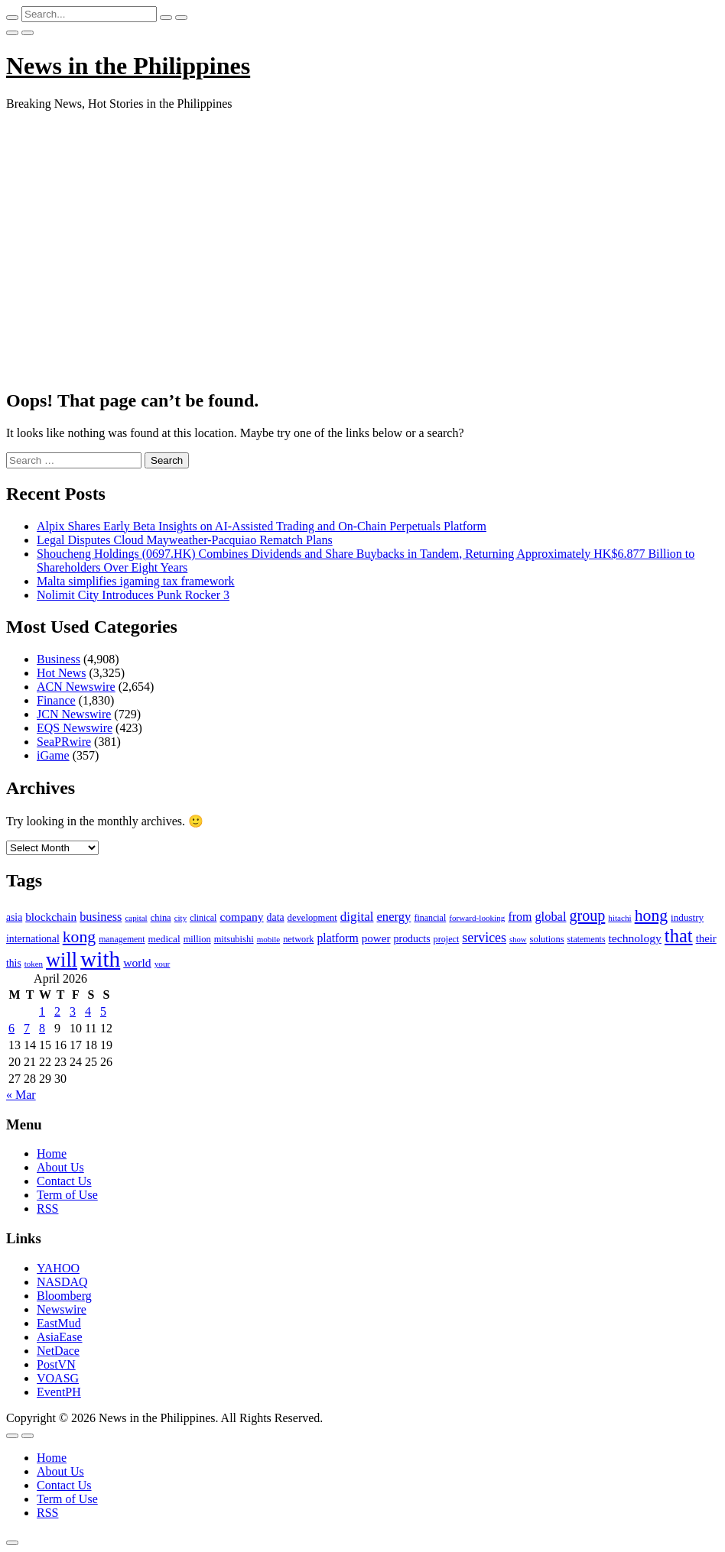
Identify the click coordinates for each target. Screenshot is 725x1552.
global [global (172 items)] (550, 916)
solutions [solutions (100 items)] (547, 939)
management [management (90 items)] (122, 939)
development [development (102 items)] (312, 917)
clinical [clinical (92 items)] (203, 917)
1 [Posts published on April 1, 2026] (42, 1011)
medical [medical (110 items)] (164, 938)
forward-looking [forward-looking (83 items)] (477, 917)
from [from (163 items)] (520, 916)
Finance (56, 700)
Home (52, 1153)
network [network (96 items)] (298, 939)
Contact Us (64, 1181)
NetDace (58, 1350)
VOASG (58, 1378)
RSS (47, 1208)
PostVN (56, 1364)
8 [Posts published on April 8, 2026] (42, 1028)
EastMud (59, 1323)
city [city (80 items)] (180, 917)
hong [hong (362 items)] (651, 915)
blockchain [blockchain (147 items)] (50, 916)
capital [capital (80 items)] (136, 917)
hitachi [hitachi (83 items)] (619, 917)
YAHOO (58, 1268)
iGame (53, 755)
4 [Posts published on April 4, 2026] (88, 1011)
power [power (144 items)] (376, 938)
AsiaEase (60, 1336)
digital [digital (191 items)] (357, 916)
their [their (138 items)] (706, 938)
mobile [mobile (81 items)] (269, 939)
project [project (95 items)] (447, 939)
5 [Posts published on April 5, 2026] (103, 1011)
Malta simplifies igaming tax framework (136, 581)
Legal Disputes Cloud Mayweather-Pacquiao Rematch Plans (185, 539)
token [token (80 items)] (33, 963)
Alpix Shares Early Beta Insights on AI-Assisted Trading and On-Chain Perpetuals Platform (261, 526)
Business (58, 659)
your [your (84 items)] (162, 963)
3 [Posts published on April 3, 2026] (73, 1011)
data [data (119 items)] (275, 917)
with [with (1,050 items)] (100, 959)
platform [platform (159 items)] (337, 938)
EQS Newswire (74, 727)
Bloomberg (64, 1295)
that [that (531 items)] (679, 935)
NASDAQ (62, 1281)
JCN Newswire (74, 714)
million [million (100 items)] (197, 939)
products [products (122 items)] (412, 938)
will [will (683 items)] (61, 960)
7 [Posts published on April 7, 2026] (27, 1028)
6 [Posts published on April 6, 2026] (11, 1028)
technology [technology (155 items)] (634, 938)
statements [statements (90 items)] (586, 939)
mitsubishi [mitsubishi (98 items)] (234, 939)
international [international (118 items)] (33, 938)
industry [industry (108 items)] (687, 917)
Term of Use (67, 1194)
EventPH (59, 1391)
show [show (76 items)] (518, 939)
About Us (60, 1167)
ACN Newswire (76, 686)
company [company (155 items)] (241, 916)
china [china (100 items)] (161, 917)
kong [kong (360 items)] (79, 937)
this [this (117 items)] (13, 963)
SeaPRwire (64, 741)
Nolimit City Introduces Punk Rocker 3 (133, 594)
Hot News (61, 672)
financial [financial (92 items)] (430, 917)
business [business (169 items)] (101, 916)
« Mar (21, 1094)
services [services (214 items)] (484, 937)
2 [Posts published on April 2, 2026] (57, 1011)
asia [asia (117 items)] (14, 917)
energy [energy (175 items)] (394, 916)
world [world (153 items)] (137, 962)
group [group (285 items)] (587, 915)
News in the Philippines (128, 65)
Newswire (61, 1309)
